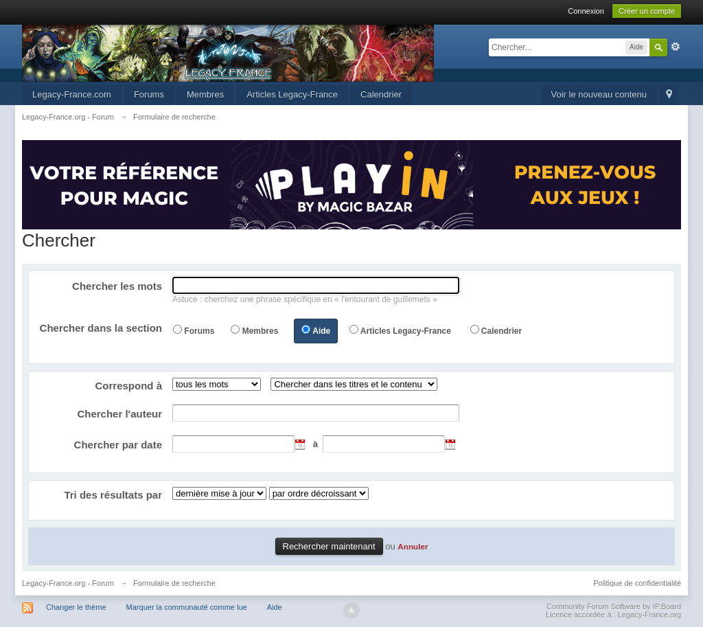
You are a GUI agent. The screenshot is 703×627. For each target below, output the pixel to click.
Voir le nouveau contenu (599, 94)
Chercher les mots (117, 286)
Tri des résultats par (113, 495)
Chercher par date (118, 445)
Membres (205, 94)
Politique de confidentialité (637, 583)
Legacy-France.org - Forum (68, 583)
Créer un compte (647, 11)
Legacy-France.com (71, 94)
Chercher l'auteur (119, 414)
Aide (321, 331)
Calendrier (381, 94)
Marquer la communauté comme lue (186, 607)
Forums (149, 94)
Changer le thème (76, 607)
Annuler (412, 546)
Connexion (586, 11)
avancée (675, 46)
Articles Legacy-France (292, 94)
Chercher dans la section (101, 328)
